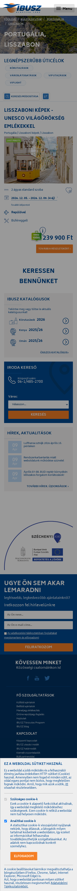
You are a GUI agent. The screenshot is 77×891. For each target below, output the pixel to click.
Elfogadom (24, 856)
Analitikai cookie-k (23, 821)
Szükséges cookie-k (24, 800)
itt (66, 784)
